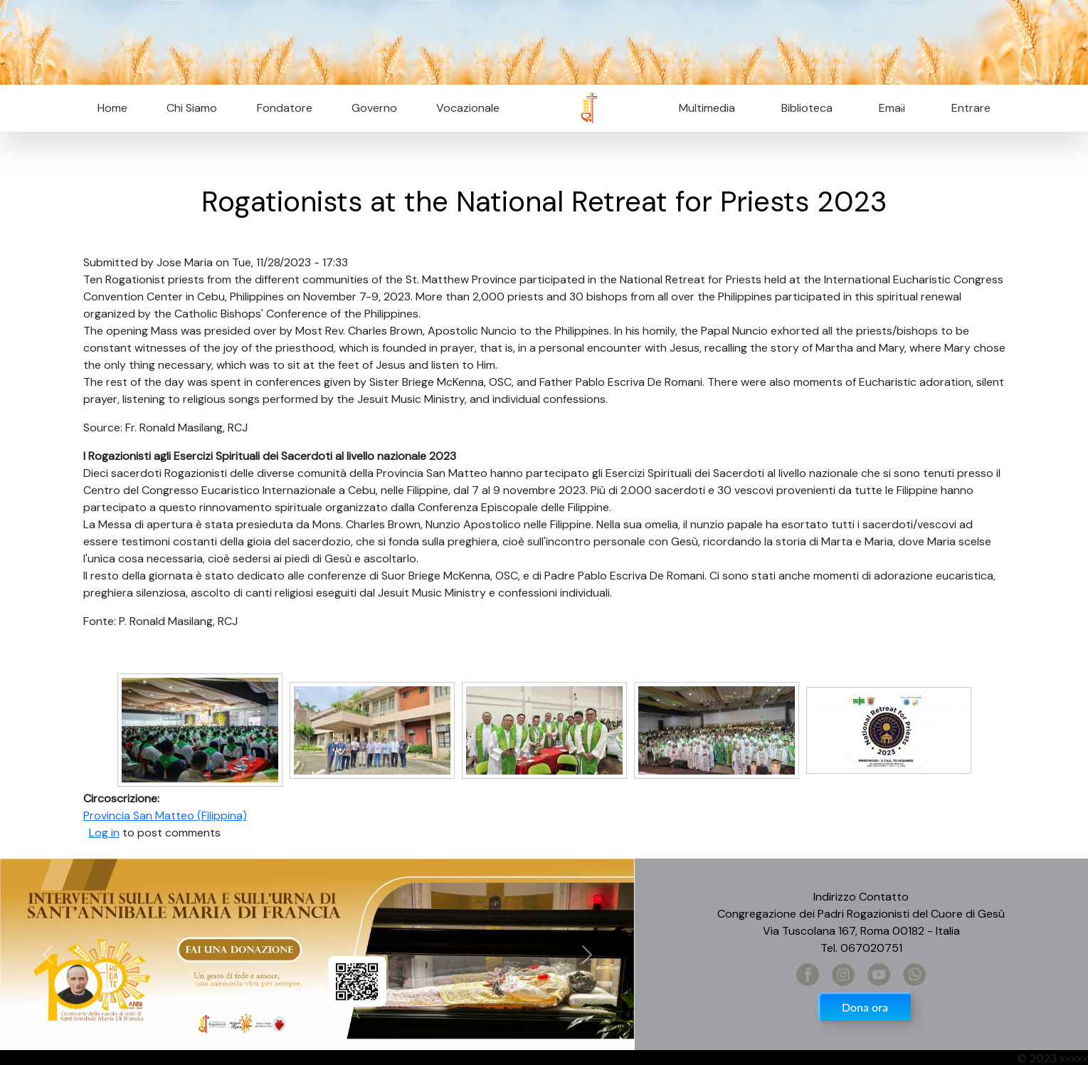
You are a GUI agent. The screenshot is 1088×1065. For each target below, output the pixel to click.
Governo (374, 107)
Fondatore (284, 107)
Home (112, 107)
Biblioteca (807, 107)
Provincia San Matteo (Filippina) (165, 815)
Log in (104, 832)
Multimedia (707, 107)
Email (888, 107)
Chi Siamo (192, 107)
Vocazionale (468, 107)
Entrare (971, 107)
